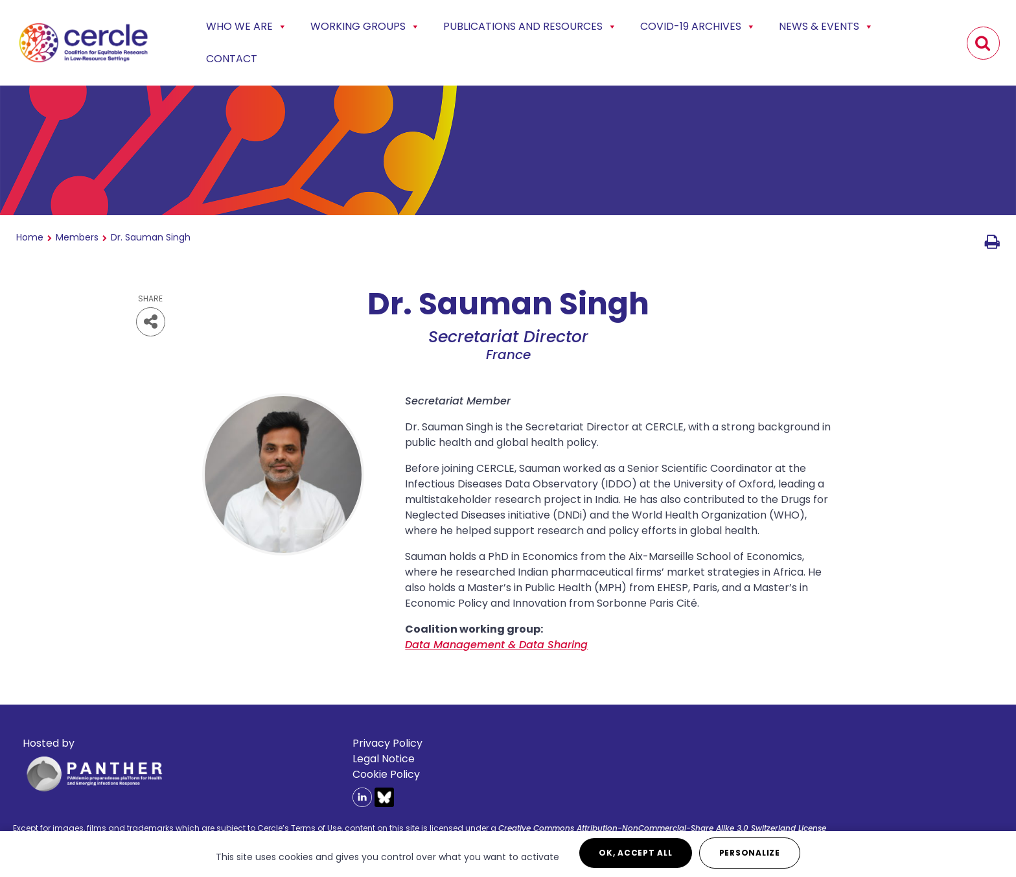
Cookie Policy (386, 774)
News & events (826, 27)
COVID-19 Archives (698, 27)
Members (77, 237)
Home (29, 237)
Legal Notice (383, 758)
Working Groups (365, 27)
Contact (231, 58)
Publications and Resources (530, 27)
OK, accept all (636, 852)
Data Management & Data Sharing (496, 644)
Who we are (246, 27)
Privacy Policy (387, 743)
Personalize (749, 852)
